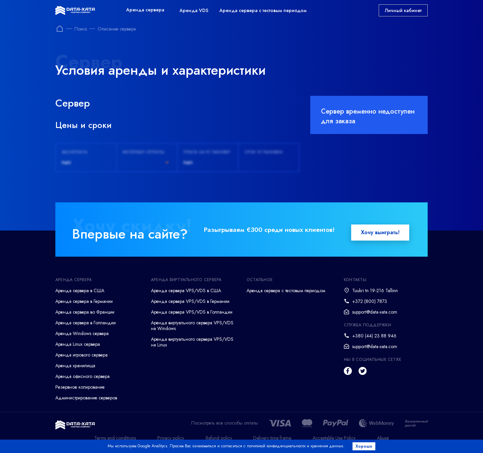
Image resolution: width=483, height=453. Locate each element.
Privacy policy (170, 438)
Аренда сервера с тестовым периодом (263, 10)
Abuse (383, 438)
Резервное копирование (80, 387)
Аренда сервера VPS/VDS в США (186, 290)
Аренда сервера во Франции (84, 312)
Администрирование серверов (86, 397)
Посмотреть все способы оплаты (224, 423)
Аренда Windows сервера (82, 333)
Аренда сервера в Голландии (85, 322)
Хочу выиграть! (380, 232)
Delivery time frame (272, 438)
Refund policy (219, 438)
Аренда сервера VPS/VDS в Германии (190, 301)
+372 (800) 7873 (369, 301)
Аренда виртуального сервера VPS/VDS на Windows (192, 325)
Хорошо (364, 446)
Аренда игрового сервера (81, 354)
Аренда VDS (193, 10)
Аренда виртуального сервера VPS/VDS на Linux (192, 342)
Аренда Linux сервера (77, 344)
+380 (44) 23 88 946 (374, 335)
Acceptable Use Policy (334, 438)
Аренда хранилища (75, 365)
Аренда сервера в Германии (84, 301)
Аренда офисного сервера (82, 376)
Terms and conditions (115, 438)
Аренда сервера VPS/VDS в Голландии (191, 312)
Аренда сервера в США (79, 290)
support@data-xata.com (374, 312)
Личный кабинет (403, 10)
